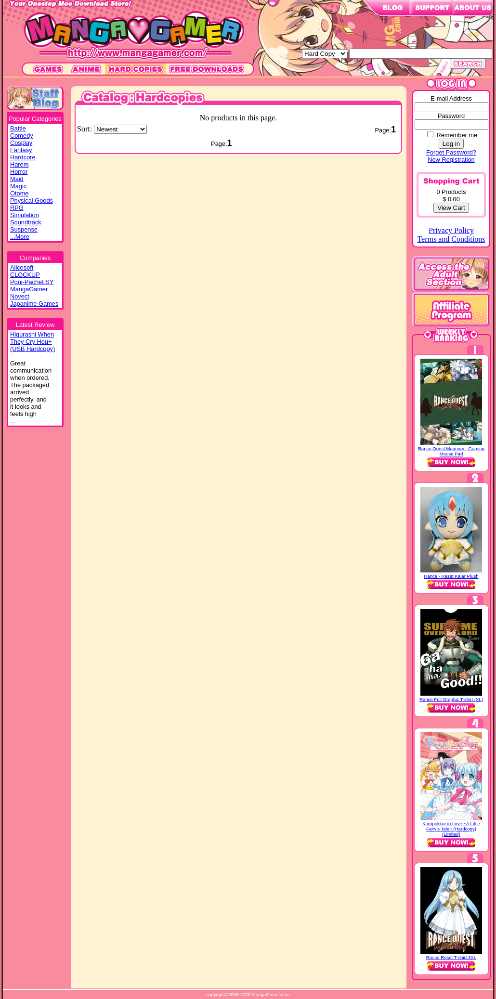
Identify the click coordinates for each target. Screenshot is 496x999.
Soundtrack (25, 222)
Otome (19, 193)
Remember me (456, 135)
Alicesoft (21, 267)
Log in (451, 143)
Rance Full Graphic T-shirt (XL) (451, 699)
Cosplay (21, 142)
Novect (19, 296)
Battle (18, 128)
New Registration (451, 159)
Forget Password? (451, 152)
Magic (18, 186)
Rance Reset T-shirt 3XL (451, 957)
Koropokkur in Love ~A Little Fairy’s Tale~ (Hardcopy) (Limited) (451, 829)
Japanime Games (34, 303)
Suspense (24, 229)
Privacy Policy (451, 230)
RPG (17, 207)
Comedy (21, 135)
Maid (17, 178)
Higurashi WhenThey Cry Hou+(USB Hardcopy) (32, 341)
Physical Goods (31, 200)
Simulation (24, 215)
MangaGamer (29, 289)
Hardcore (23, 157)
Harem (19, 164)
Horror (18, 171)
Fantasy (21, 150)
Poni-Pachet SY (31, 281)
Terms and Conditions (451, 239)
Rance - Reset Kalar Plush (451, 576)
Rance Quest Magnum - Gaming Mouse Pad (451, 451)
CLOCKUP (25, 274)
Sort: (85, 129)
